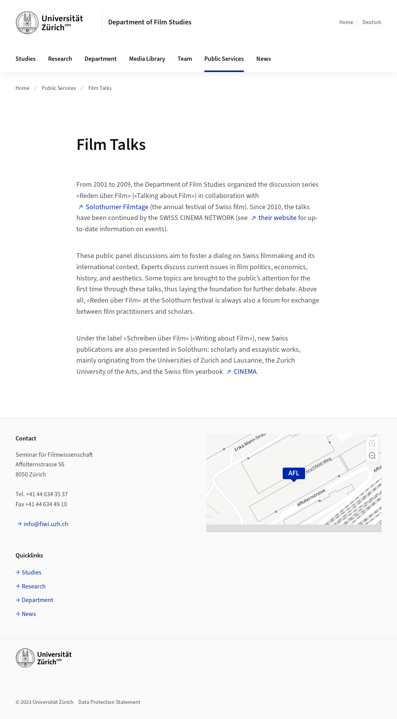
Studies (31, 572)
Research (34, 586)
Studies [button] (26, 59)
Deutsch (371, 22)
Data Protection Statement (109, 702)
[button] (372, 443)
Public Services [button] (224, 59)
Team (185, 59)
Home (346, 22)
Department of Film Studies (150, 22)
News (263, 59)
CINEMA (245, 372)
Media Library (147, 59)
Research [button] (60, 59)
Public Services (59, 88)
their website (278, 218)
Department (101, 59)
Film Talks (100, 88)
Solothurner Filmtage (117, 207)
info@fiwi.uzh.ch (46, 524)
